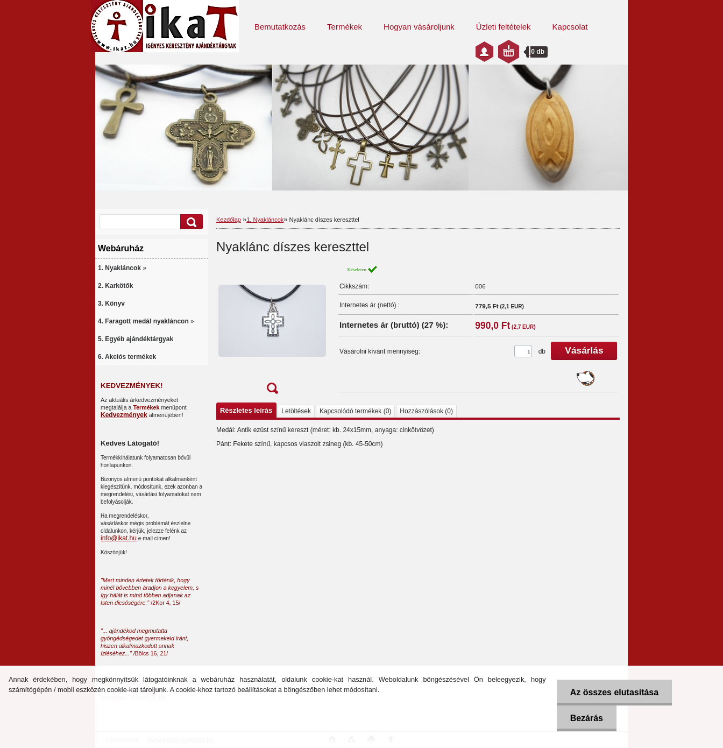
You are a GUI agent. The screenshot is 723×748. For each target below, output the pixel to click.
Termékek (344, 26)
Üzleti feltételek (503, 26)
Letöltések (296, 411)
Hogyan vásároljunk (419, 26)
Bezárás (586, 718)
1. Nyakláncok (264, 219)
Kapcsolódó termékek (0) (355, 411)
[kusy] (523, 351)
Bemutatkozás (280, 26)
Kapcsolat (570, 26)
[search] (189, 222)
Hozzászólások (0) (426, 411)
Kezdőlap (228, 219)
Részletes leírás (246, 410)
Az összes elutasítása (614, 692)
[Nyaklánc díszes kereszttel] (272, 333)
